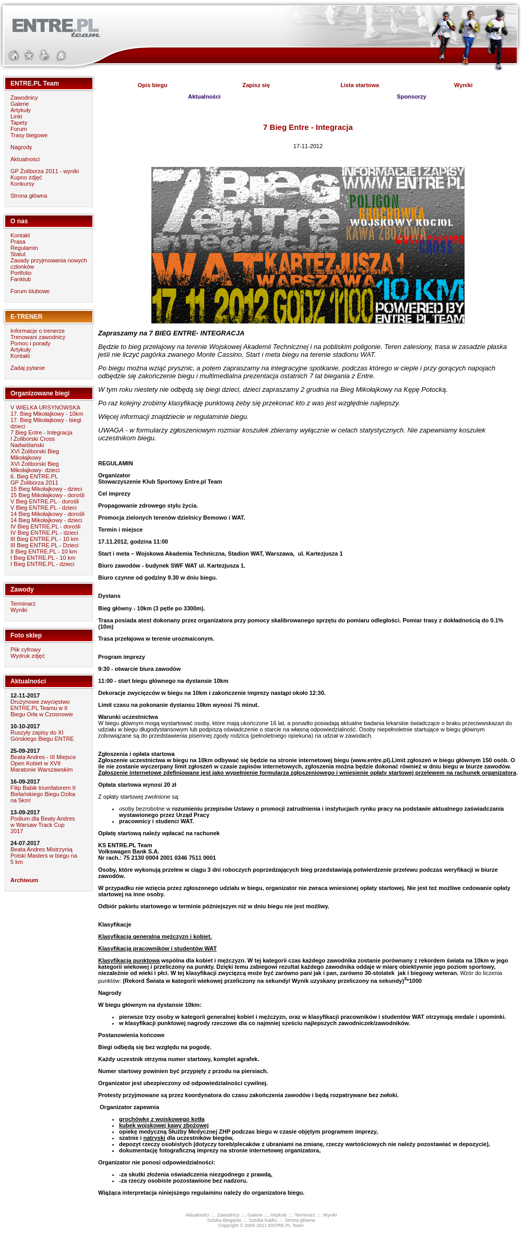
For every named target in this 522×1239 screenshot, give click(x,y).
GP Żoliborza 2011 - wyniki (44, 171)
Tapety (18, 122)
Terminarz (22, 603)
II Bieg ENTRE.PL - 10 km (43, 551)
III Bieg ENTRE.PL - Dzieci (44, 545)
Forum (18, 129)
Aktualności (25, 159)
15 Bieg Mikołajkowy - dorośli (47, 495)
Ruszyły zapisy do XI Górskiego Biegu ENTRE (42, 735)
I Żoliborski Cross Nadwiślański (32, 442)
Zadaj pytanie (27, 368)
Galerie (19, 104)
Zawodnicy (24, 97)
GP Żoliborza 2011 (34, 482)
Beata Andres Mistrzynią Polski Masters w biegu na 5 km (43, 855)
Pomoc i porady (30, 343)
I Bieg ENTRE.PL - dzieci (42, 564)
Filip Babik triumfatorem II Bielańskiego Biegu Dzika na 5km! (43, 794)
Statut (18, 254)
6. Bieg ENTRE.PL (34, 476)
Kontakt (20, 235)
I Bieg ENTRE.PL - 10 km (42, 558)
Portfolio (20, 273)
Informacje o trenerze (37, 331)
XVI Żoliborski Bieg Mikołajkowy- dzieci (35, 467)
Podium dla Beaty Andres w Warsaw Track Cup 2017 (42, 824)
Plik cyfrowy (25, 649)
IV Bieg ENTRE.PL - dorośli (45, 526)
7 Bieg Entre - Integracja (41, 432)
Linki (16, 116)
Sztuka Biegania (224, 1220)
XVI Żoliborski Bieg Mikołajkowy (34, 454)
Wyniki (18, 610)
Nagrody (21, 147)
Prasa (18, 241)
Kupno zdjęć (26, 177)
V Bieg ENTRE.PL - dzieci (43, 507)
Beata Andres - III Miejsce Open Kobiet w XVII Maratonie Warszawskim (43, 763)
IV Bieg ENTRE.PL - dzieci (44, 533)
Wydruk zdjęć (27, 656)
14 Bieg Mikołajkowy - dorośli (47, 514)
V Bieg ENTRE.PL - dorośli (44, 501)
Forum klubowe (30, 291)
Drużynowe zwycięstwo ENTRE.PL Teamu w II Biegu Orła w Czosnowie (41, 708)
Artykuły (20, 110)
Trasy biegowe (29, 135)
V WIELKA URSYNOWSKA (45, 407)
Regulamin (24, 248)
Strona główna (28, 196)
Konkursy (22, 184)
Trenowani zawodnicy (37, 337)
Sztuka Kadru (263, 1220)
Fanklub (20, 279)
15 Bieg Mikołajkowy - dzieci (46, 489)
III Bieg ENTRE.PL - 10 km (44, 539)
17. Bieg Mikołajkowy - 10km (46, 414)
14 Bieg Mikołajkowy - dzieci (46, 520)
